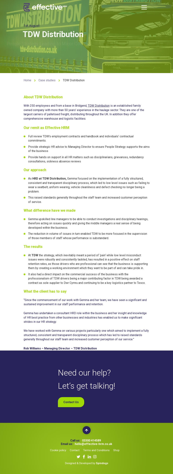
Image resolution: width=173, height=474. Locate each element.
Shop (116, 450)
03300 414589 (91, 440)
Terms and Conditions (96, 450)
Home (27, 80)
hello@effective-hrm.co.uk (93, 444)
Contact (74, 450)
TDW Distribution (99, 106)
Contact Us (71, 402)
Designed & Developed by (86, 463)
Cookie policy (58, 450)
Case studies (47, 80)
